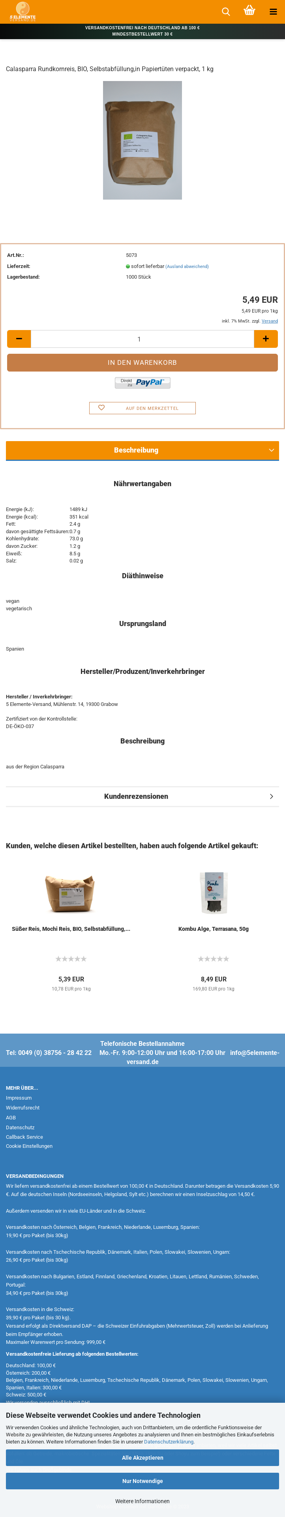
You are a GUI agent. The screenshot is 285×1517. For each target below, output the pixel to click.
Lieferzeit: (18, 266)
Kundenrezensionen (136, 796)
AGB (11, 1118)
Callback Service (24, 1137)
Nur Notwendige (142, 1481)
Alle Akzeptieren (142, 1458)
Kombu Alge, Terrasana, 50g (213, 929)
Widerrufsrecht (22, 1108)
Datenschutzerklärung (168, 1442)
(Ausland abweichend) (187, 266)
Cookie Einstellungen (29, 1146)
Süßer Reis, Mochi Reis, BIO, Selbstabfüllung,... (71, 929)
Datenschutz (20, 1127)
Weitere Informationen (142, 1501)
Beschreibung (136, 450)
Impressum (19, 1098)
